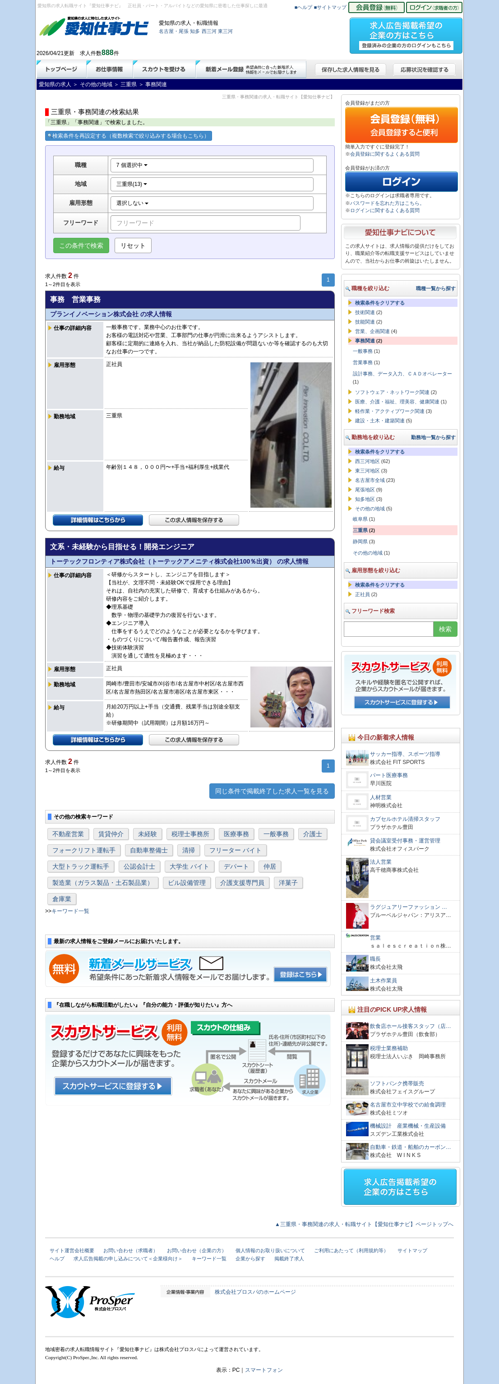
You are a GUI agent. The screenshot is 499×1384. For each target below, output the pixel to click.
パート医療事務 (389, 775)
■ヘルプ (304, 7)
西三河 (209, 31)
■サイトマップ (330, 7)
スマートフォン (264, 1370)
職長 (375, 959)
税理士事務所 (190, 834)
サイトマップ (412, 1250)
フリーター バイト (235, 850)
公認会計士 (139, 866)
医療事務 (236, 834)
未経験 (147, 834)
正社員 (362, 594)
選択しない (132, 203)
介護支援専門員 (242, 882)
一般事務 (276, 834)
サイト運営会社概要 (72, 1250)
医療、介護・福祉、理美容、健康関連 (397, 401)
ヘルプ (57, 1258)
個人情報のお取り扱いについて (270, 1250)
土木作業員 (383, 980)
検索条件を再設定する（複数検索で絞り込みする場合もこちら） (128, 136)
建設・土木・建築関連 (380, 420)
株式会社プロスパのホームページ (255, 1292)
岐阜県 (360, 519)
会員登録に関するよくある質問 (385, 154)
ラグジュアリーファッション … (408, 907)
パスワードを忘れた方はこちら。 (387, 203)
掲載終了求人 (289, 1258)
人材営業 (381, 797)
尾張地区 (365, 489)
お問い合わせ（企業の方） (196, 1250)
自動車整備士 (149, 850)
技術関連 (365, 312)
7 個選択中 (132, 165)
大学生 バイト (189, 866)
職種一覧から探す (436, 288)
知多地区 (365, 499)
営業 (375, 938)
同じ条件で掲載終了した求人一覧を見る (272, 791)
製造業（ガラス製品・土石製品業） (102, 882)
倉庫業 (61, 899)
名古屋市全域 (370, 480)
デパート (236, 866)
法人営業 (381, 862)
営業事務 (363, 362)
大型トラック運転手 (80, 866)
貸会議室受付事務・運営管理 (405, 841)
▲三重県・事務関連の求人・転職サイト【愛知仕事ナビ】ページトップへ (364, 1224)
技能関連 (365, 321)
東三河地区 (367, 470)
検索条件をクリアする (380, 302)
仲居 (269, 866)
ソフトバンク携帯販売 (397, 1083)
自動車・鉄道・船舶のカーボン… (410, 1147)
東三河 (225, 31)
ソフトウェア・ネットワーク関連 (392, 392)
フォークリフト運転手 (84, 850)
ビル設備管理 (187, 882)
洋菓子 (288, 882)
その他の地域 (370, 508)
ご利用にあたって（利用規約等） (351, 1250)
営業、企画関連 (372, 331)
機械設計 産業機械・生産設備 (408, 1126)
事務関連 (365, 340)
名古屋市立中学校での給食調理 (408, 1105)
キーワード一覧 (70, 911)
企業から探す (250, 1258)
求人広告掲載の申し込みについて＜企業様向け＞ (128, 1258)
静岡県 (360, 541)
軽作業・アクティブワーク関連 (390, 411)
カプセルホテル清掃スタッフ (405, 819)
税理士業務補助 (389, 1048)
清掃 (188, 850)
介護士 (312, 834)
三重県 (360, 530)
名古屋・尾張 (174, 31)
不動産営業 (68, 834)
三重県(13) (132, 184)
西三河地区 (367, 461)
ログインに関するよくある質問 (385, 210)
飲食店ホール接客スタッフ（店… (410, 1026)
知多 (195, 31)
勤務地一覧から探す (433, 437)
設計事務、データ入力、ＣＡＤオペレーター (402, 373)
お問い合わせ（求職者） (130, 1250)
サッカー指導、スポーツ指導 (405, 754)
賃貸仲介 (111, 834)
